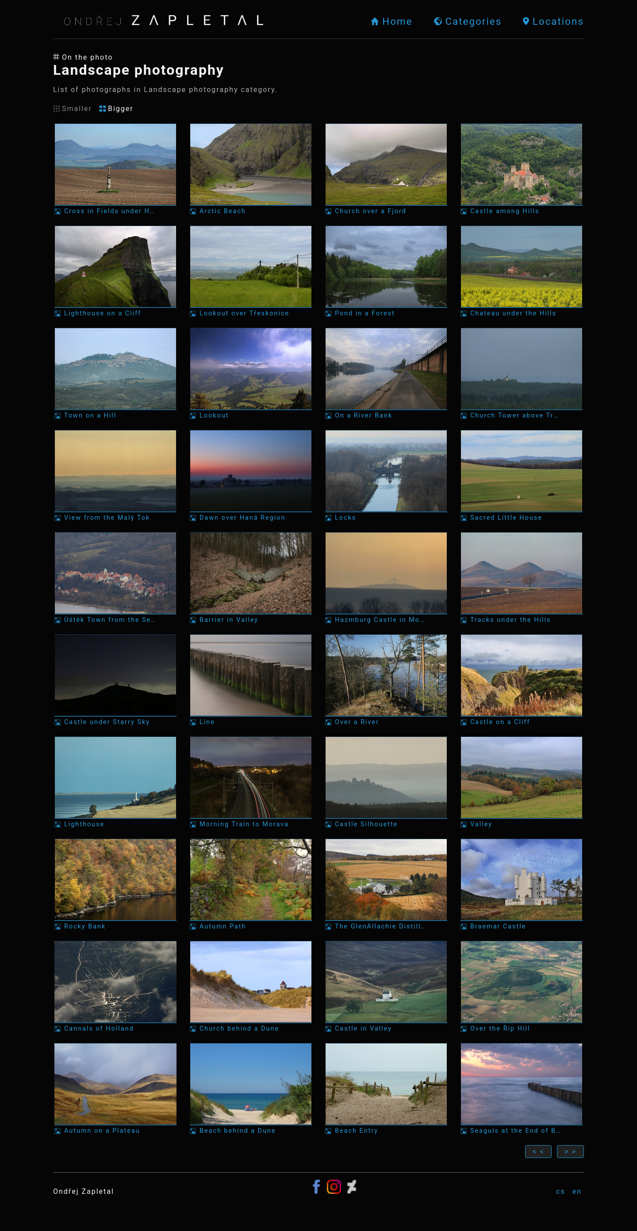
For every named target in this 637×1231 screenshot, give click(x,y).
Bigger (116, 108)
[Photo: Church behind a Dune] (251, 986)
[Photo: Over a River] (386, 680)
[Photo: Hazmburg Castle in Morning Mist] (386, 578)
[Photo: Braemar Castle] (521, 884)
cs (560, 1191)
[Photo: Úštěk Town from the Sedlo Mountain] (115, 578)
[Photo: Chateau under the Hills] (521, 271)
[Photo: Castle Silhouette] (386, 782)
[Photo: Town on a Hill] (115, 373)
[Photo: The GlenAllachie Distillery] (386, 884)
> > (570, 1151)
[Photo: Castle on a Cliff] (521, 680)
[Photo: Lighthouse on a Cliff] (115, 271)
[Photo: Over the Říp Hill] (521, 986)
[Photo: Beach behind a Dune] (251, 1089)
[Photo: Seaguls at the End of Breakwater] (521, 1089)
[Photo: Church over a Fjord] (386, 169)
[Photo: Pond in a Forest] (386, 271)
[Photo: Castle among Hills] (521, 169)
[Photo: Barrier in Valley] (251, 578)
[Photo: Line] (251, 680)
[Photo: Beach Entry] (386, 1089)
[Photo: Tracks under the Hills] (521, 578)
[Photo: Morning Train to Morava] (251, 782)
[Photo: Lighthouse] (115, 782)
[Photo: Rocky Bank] (115, 884)
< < (538, 1151)
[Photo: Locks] (386, 476)
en (577, 1191)
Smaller (72, 108)
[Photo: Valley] (521, 782)
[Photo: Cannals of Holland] (115, 986)
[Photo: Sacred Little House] (521, 476)
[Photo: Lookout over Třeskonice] (251, 271)
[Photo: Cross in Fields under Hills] (115, 169)
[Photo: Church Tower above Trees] (521, 373)
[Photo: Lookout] (251, 373)
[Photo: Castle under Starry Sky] (115, 680)
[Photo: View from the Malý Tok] (115, 476)
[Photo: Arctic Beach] (251, 169)
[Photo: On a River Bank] (386, 373)
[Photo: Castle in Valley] (386, 986)
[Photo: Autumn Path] (251, 884)
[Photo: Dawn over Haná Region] (251, 476)
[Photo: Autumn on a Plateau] (115, 1089)
